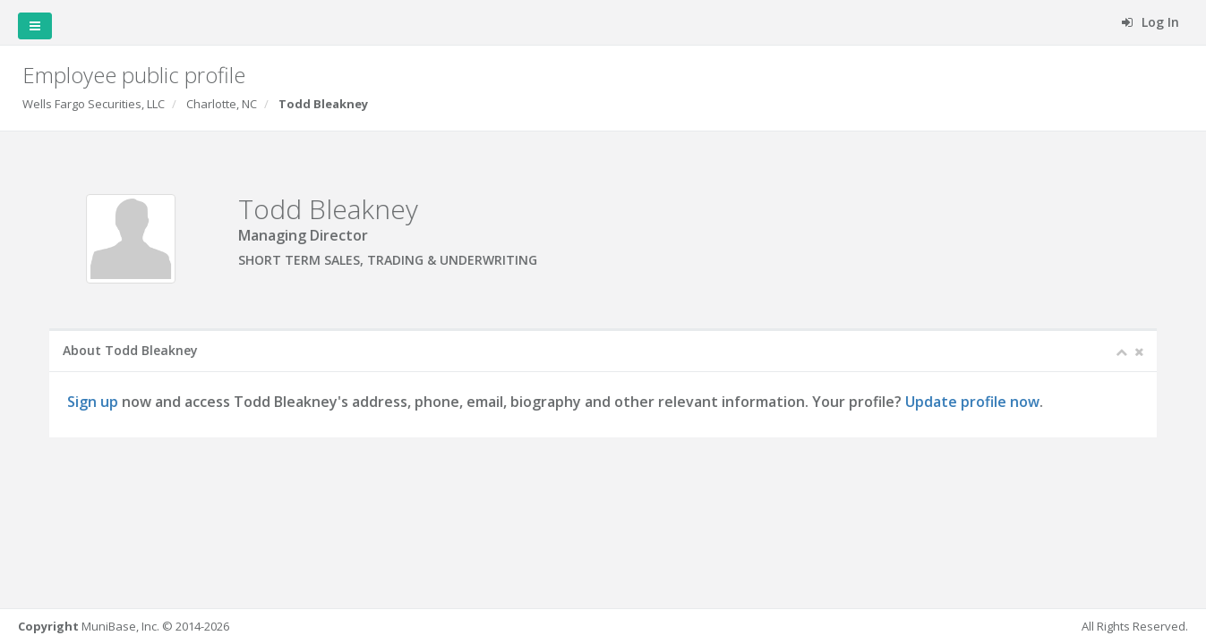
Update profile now (973, 401)
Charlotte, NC (221, 104)
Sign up (93, 401)
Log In (1150, 21)
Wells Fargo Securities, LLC (93, 104)
